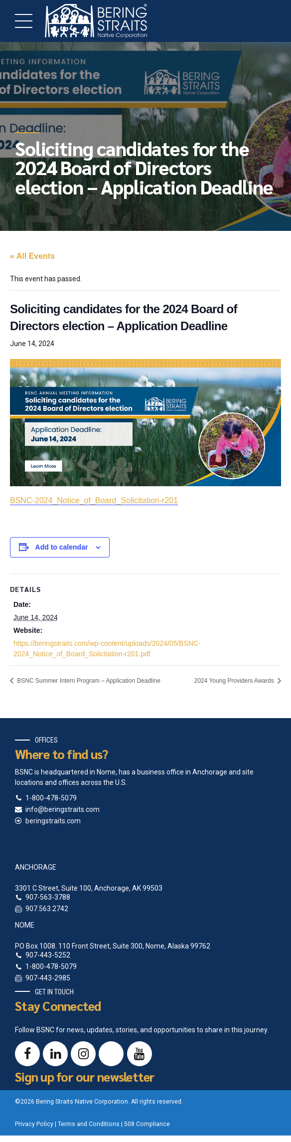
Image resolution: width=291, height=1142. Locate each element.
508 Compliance (147, 1124)
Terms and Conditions (89, 1124)
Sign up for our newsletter (85, 1076)
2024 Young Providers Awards (235, 680)
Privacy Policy (34, 1124)
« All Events (32, 256)
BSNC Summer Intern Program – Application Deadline (87, 680)
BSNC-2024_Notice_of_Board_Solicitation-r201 (94, 500)
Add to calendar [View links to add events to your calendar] (61, 547)
